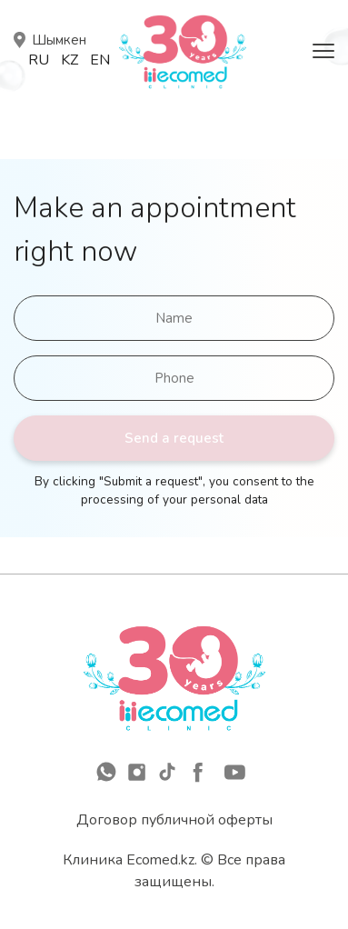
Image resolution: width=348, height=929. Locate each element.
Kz (69, 60)
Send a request (174, 438)
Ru (38, 60)
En (100, 60)
